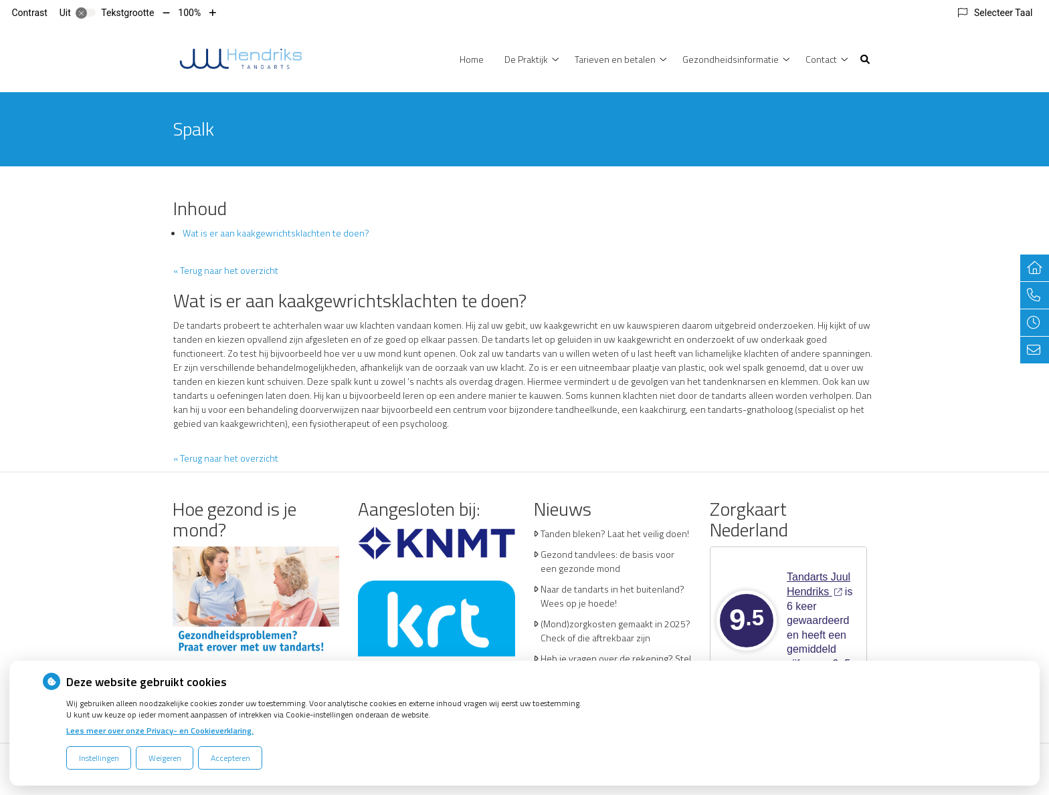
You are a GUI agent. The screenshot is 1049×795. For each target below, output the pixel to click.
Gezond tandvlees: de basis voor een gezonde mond (607, 561)
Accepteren (230, 758)
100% (189, 12)
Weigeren (165, 758)
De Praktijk (526, 59)
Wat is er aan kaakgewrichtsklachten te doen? (276, 233)
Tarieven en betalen (615, 59)
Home (472, 59)
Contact (821, 59)
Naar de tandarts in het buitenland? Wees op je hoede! (612, 596)
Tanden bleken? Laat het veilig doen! (615, 533)
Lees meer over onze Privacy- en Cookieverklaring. (160, 730)
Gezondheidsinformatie (730, 59)
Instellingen (99, 758)
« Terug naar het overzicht (225, 270)
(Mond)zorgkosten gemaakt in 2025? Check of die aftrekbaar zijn (615, 631)
